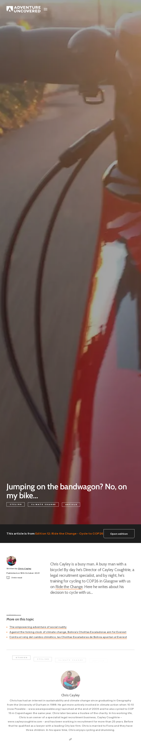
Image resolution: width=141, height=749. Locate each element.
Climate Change (43, 505)
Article (71, 506)
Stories (22, 660)
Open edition (119, 533)
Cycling (16, 505)
